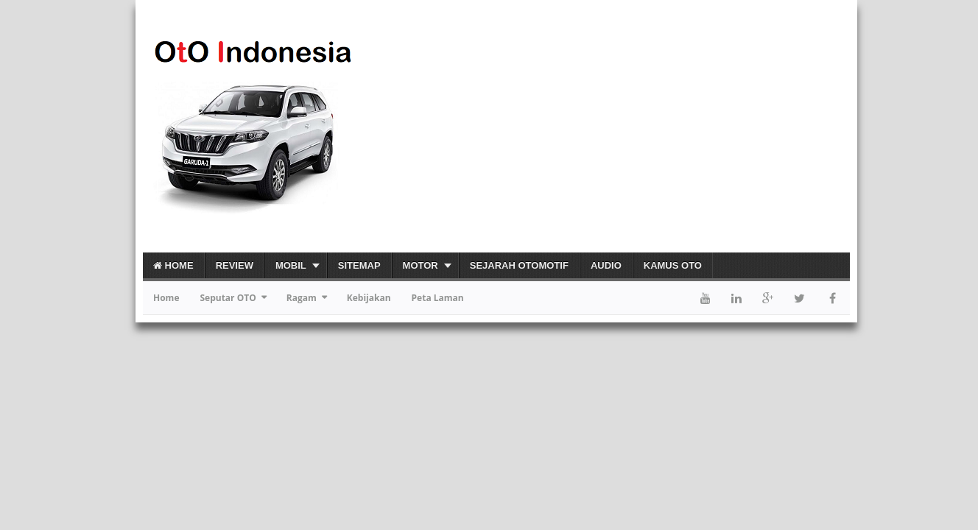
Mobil (290, 265)
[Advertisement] (677, 132)
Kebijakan (369, 298)
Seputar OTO (228, 298)
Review (234, 265)
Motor (420, 265)
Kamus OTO (673, 265)
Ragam (301, 298)
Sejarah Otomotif (519, 265)
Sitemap (359, 265)
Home (173, 265)
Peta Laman (438, 298)
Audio (606, 265)
